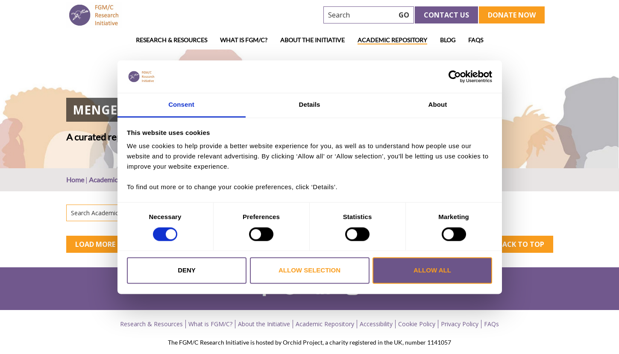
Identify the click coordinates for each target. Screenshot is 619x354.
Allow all (432, 270)
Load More (95, 244)
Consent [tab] (181, 104)
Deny (187, 270)
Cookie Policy (416, 324)
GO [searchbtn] (404, 15)
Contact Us (446, 15)
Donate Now (512, 15)
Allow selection (309, 270)
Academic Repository (392, 40)
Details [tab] (309, 104)
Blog (447, 40)
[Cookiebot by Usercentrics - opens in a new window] (454, 76)
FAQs (475, 40)
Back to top (521, 244)
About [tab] (437, 104)
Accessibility (376, 324)
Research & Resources (171, 40)
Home (75, 180)
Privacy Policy (459, 324)
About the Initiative (312, 40)
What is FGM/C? (243, 40)
